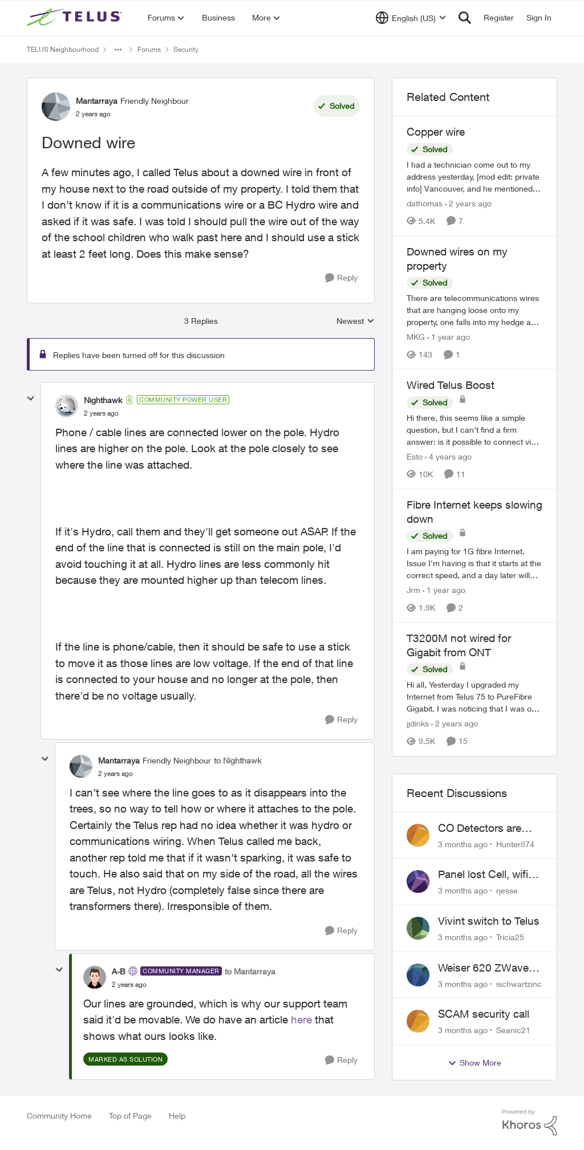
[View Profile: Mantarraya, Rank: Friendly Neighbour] (56, 106)
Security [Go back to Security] (185, 49)
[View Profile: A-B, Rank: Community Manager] (94, 977)
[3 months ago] (463, 844)
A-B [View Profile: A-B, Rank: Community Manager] (118, 971)
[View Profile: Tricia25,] (418, 928)
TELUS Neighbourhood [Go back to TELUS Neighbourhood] (63, 49)
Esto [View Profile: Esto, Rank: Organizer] (415, 456)
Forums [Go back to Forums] (149, 49)
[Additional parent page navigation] (118, 50)
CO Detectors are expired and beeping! (488, 828)
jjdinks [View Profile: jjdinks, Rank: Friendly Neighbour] (418, 724)
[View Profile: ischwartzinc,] (418, 975)
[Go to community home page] (76, 18)
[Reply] (341, 278)
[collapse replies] (31, 398)
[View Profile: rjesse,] (418, 881)
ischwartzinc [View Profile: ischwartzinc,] (519, 983)
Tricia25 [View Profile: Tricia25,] (510, 937)
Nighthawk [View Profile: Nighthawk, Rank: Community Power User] (103, 400)
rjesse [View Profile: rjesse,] (507, 890)
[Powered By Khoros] (529, 1123)
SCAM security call (483, 1013)
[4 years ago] (448, 456)
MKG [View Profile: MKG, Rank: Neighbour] (416, 337)
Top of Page (130, 1115)
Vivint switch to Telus (489, 921)
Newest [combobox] (355, 321)
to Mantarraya (250, 971)
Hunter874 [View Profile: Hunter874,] (515, 843)
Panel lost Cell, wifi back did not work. (483, 874)
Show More (474, 1063)
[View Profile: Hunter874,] (418, 835)
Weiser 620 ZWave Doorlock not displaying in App (483, 968)
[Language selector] (411, 17)
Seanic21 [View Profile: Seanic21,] (513, 1030)
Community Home (59, 1115)
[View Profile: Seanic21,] (418, 1021)
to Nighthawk (237, 760)
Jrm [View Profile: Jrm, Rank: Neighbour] (413, 590)
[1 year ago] (448, 337)
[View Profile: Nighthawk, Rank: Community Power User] (66, 406)
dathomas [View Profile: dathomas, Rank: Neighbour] (425, 203)
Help (177, 1115)
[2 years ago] (468, 203)
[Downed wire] (101, 413)
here (301, 1019)
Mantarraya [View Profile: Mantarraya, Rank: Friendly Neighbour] (96, 100)
